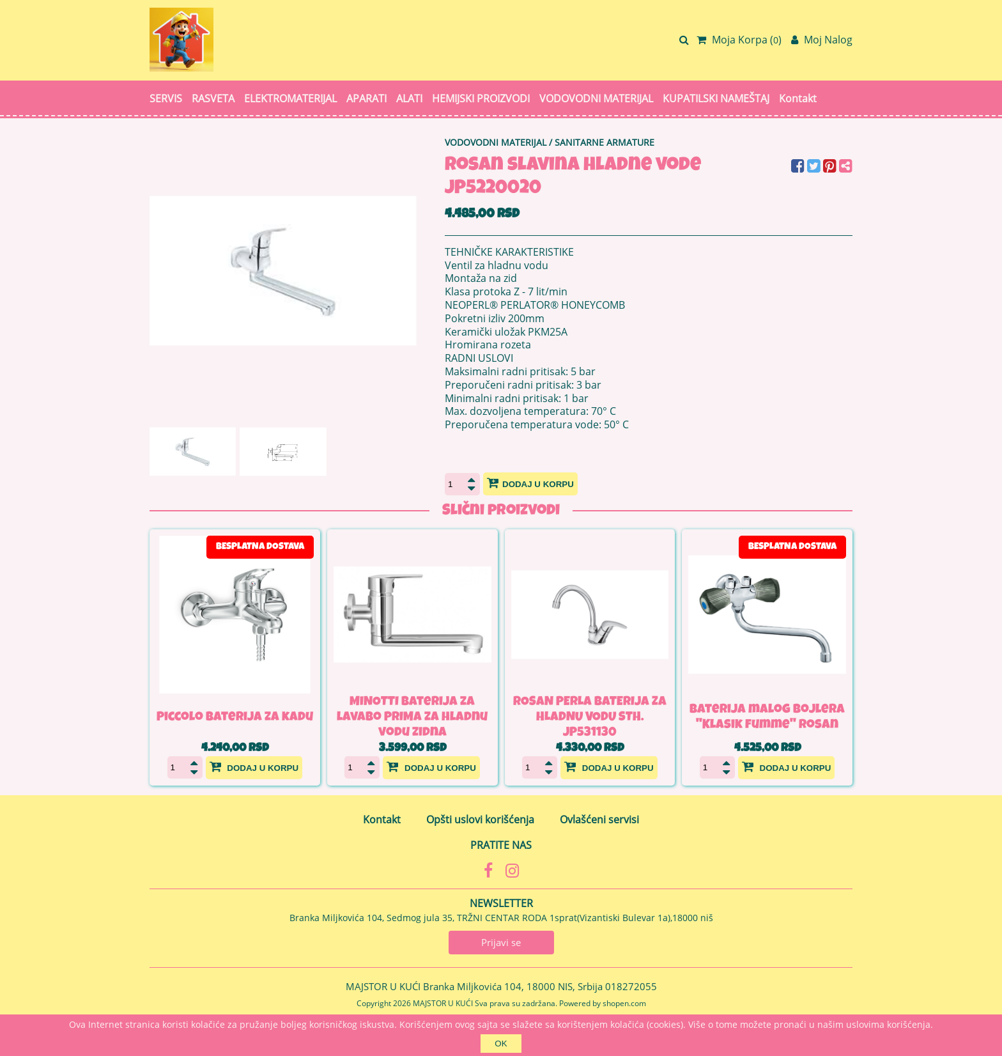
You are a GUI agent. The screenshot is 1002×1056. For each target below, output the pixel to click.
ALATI (409, 98)
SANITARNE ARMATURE (604, 142)
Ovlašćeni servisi (599, 819)
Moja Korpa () (739, 40)
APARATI (366, 98)
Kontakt (798, 98)
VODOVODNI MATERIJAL (596, 98)
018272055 (631, 986)
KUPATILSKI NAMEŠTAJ (716, 98)
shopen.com (624, 1003)
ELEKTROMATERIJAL (290, 98)
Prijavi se (501, 942)
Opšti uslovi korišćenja (480, 819)
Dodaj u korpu (530, 482)
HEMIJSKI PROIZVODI (481, 98)
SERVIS (166, 98)
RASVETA (213, 98)
